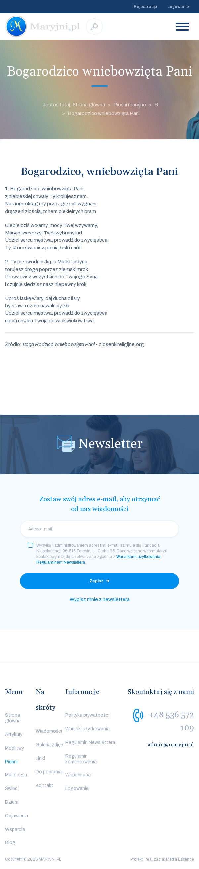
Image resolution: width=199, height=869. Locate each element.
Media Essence (180, 859)
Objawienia (16, 815)
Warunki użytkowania (87, 728)
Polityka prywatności (87, 715)
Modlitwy (14, 748)
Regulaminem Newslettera (60, 562)
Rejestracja (145, 6)
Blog (10, 842)
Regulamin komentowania (81, 759)
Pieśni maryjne (129, 104)
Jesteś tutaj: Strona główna (74, 104)
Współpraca (78, 774)
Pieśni (11, 761)
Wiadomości (49, 731)
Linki (40, 758)
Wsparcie (15, 829)
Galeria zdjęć (49, 744)
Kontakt (44, 785)
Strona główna (13, 718)
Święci (12, 788)
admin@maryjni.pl (171, 744)
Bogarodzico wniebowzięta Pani (104, 113)
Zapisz (96, 581)
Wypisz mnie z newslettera (100, 599)
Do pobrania (49, 771)
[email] (99, 529)
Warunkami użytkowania (138, 556)
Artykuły (13, 734)
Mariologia (16, 774)
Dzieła (11, 802)
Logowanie (178, 6)
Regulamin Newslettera (90, 742)
